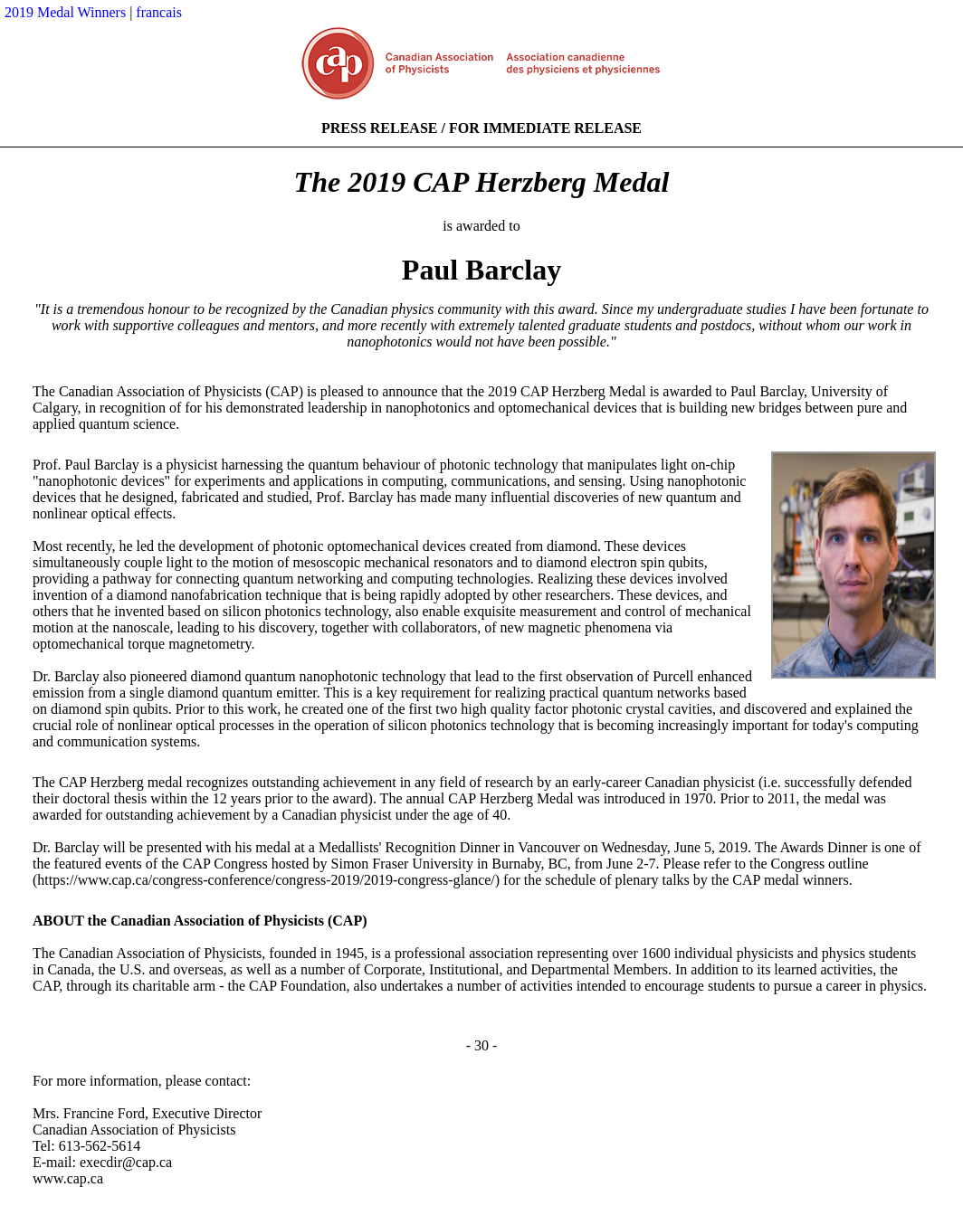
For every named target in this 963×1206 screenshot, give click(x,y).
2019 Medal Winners (65, 12)
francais (159, 12)
